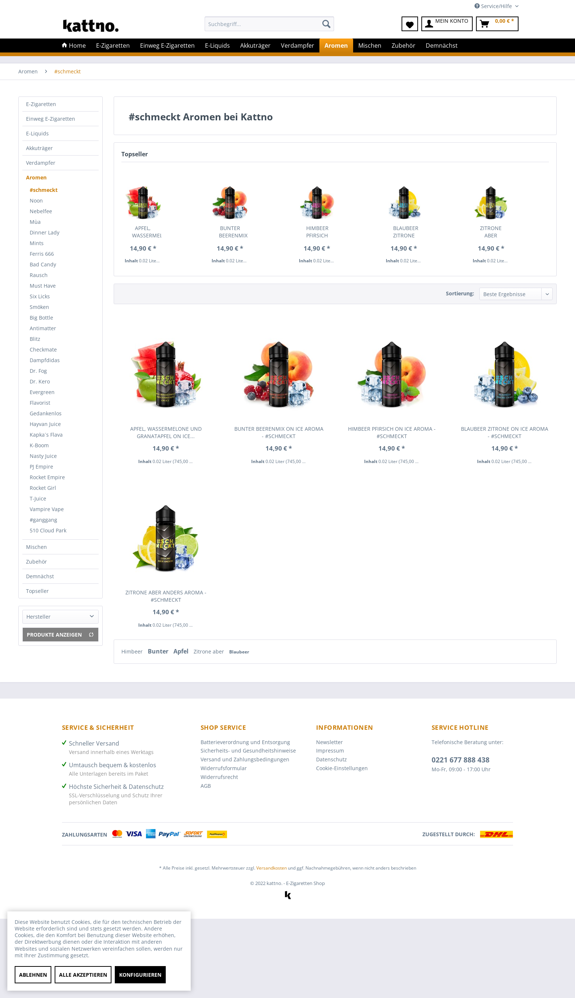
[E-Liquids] (217, 45)
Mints (37, 243)
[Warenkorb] (497, 24)
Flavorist (40, 402)
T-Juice (38, 498)
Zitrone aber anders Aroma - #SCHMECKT (494, 232)
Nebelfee (41, 211)
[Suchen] (326, 24)
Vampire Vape (47, 509)
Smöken (39, 306)
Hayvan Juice (45, 423)
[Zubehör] (404, 45)
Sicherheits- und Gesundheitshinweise (248, 750)
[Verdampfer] (297, 45)
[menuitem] (269, 27)
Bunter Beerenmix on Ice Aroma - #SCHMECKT (233, 232)
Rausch (39, 275)
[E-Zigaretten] (113, 45)
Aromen (36, 177)
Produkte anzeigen (60, 634)
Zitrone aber (210, 651)
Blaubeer (239, 652)
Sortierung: (460, 293)
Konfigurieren (140, 974)
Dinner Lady (44, 232)
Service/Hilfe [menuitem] (494, 6)
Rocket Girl (43, 487)
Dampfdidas (45, 360)
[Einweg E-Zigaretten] (167, 45)
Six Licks (40, 296)
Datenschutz (331, 759)
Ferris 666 (42, 253)
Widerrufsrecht (219, 776)
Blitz (35, 338)
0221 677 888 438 (461, 760)
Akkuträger (39, 148)
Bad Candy (43, 264)
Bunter (159, 651)
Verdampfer (40, 162)
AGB (206, 785)
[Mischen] (370, 45)
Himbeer (132, 651)
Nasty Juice (43, 455)
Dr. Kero (40, 381)
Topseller (37, 590)
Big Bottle (41, 317)
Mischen (36, 546)
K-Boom (39, 445)
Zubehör (36, 561)
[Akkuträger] (255, 45)
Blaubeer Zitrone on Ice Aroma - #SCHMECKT (407, 232)
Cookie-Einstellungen (342, 768)
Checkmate (43, 349)
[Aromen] (336, 45)
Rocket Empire (47, 477)
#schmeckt (44, 189)
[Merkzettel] (410, 24)
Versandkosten (271, 868)
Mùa (35, 221)
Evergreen (42, 392)
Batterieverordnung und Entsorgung (245, 742)
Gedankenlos (46, 413)
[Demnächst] (442, 45)
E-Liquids (37, 133)
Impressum (330, 750)
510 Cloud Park (48, 530)
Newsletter (329, 742)
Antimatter (43, 328)
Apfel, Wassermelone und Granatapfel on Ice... (146, 232)
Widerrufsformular (224, 768)
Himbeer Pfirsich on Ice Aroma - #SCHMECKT (320, 232)
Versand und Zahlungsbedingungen (245, 759)
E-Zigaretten (41, 104)
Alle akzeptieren (83, 974)
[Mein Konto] (447, 24)
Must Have (43, 285)
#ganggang (43, 519)
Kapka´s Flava (46, 434)
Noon (36, 200)
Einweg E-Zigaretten (50, 118)
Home (74, 45)
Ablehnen (33, 974)
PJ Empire (41, 466)
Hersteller (38, 616)
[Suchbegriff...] (269, 24)
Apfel (181, 651)
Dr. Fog (38, 370)
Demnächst (40, 576)
